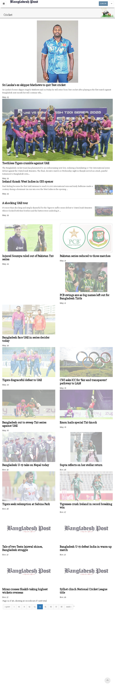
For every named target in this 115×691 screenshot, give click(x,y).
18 (61, 606)
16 (51, 606)
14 (40, 606)
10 (19, 606)
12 (29, 606)
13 (34, 606)
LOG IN (103, 3)
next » (68, 606)
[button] (3, 3)
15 (45, 606)
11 (24, 606)
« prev (7, 606)
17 (56, 606)
